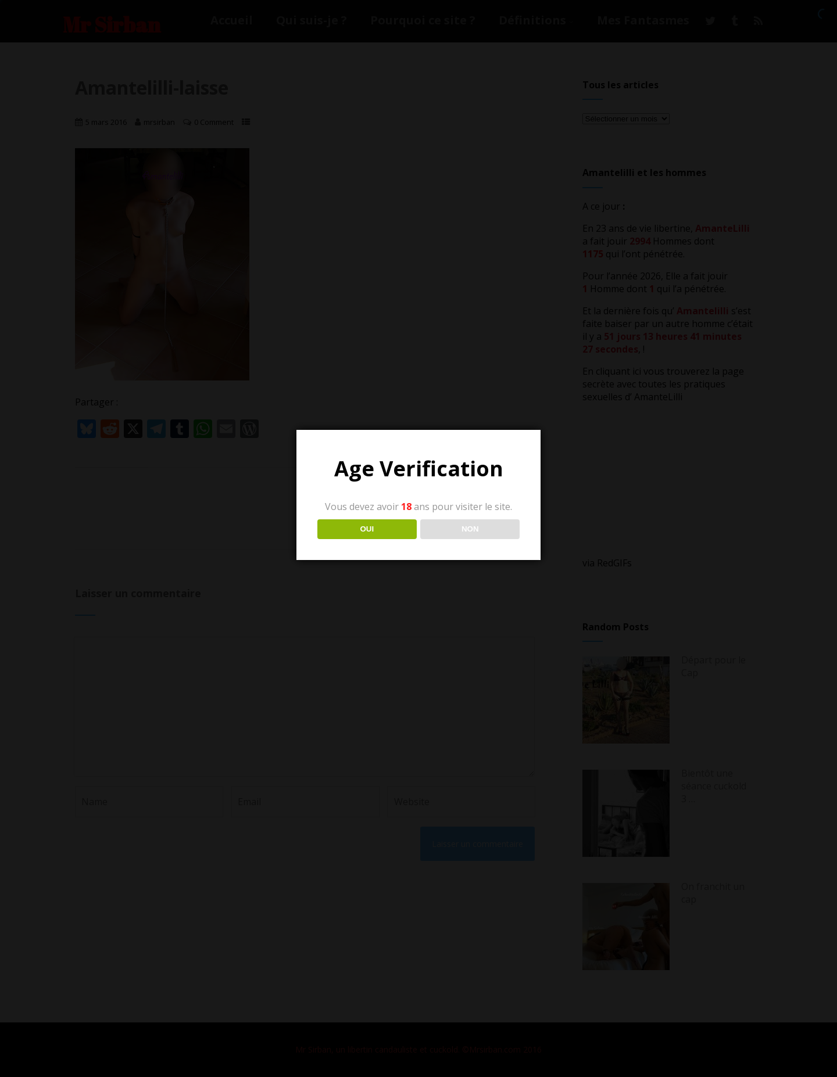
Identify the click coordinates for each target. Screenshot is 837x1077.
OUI (367, 529)
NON (470, 529)
